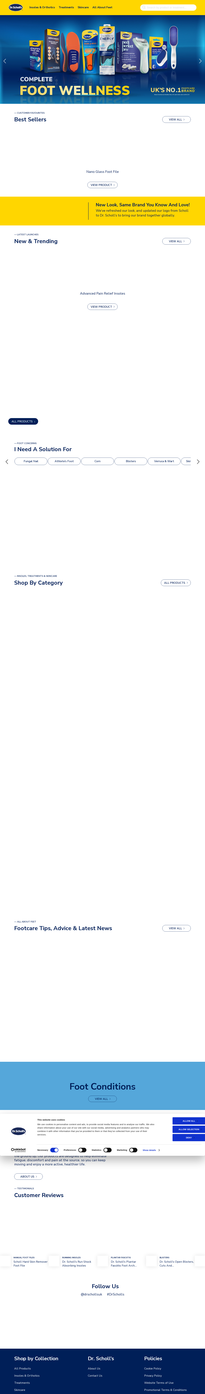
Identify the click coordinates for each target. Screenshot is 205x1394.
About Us (27, 1178)
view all (175, 119)
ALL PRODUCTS (22, 421)
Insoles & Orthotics (42, 7)
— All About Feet (25, 922)
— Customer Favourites (29, 113)
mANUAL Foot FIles (24, 1259)
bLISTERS (164, 1259)
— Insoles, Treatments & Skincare (35, 577)
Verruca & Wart (164, 461)
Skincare (83, 7)
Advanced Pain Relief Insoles (102, 293)
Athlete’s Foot (64, 461)
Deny (180, 1376)
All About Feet (102, 7)
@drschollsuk (91, 1296)
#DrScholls (115, 1296)
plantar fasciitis (121, 1259)
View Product (101, 185)
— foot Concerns (25, 443)
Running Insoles (71, 1259)
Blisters (131, 461)
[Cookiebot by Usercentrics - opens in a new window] (18, 1388)
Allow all (180, 1359)
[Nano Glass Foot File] (102, 147)
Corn (97, 461)
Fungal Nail (31, 461)
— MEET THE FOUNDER (27, 1120)
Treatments (66, 7)
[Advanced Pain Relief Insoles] (102, 269)
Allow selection (180, 1367)
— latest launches (26, 234)
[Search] (144, 7)
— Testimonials (24, 1190)
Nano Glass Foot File (102, 171)
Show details (149, 1388)
